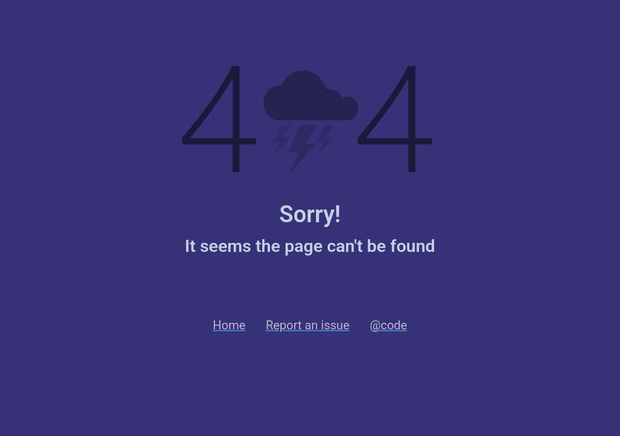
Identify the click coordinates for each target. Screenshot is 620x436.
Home (229, 325)
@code (388, 325)
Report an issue (307, 325)
